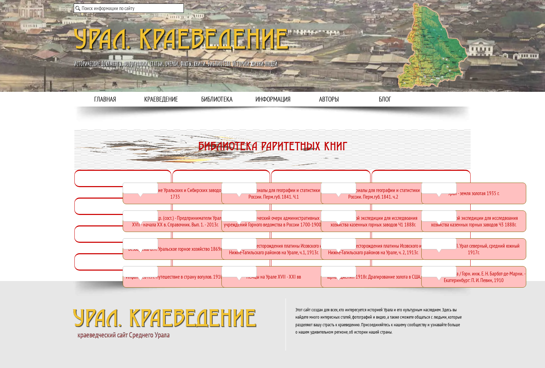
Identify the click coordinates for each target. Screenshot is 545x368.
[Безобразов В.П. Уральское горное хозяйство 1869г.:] (175, 249)
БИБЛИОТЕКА (217, 99)
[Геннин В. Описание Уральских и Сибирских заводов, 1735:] (175, 193)
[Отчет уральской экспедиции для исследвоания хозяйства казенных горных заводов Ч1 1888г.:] (373, 221)
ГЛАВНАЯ (105, 99)
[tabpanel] (272, 165)
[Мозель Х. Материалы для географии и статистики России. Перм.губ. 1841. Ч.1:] (274, 193)
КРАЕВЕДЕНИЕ (161, 99)
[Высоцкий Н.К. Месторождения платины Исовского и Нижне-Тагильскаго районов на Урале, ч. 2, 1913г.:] (373, 249)
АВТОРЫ (329, 99)
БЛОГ (385, 99)
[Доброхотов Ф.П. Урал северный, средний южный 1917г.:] (474, 249)
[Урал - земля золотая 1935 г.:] (474, 193)
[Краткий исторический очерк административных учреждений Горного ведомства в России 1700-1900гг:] (274, 221)
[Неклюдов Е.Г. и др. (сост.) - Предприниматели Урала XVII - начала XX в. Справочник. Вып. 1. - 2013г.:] (175, 221)
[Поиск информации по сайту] (129, 8)
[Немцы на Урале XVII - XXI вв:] (274, 276)
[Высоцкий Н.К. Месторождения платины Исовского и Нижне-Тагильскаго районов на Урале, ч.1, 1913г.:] (274, 249)
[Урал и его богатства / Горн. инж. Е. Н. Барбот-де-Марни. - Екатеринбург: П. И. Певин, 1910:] (474, 276)
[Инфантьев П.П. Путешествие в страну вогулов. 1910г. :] (175, 276)
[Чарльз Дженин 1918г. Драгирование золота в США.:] (373, 276)
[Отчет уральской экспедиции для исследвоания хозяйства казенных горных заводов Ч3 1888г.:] (474, 221)
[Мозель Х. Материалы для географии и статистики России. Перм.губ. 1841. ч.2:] (373, 193)
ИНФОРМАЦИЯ (273, 99)
